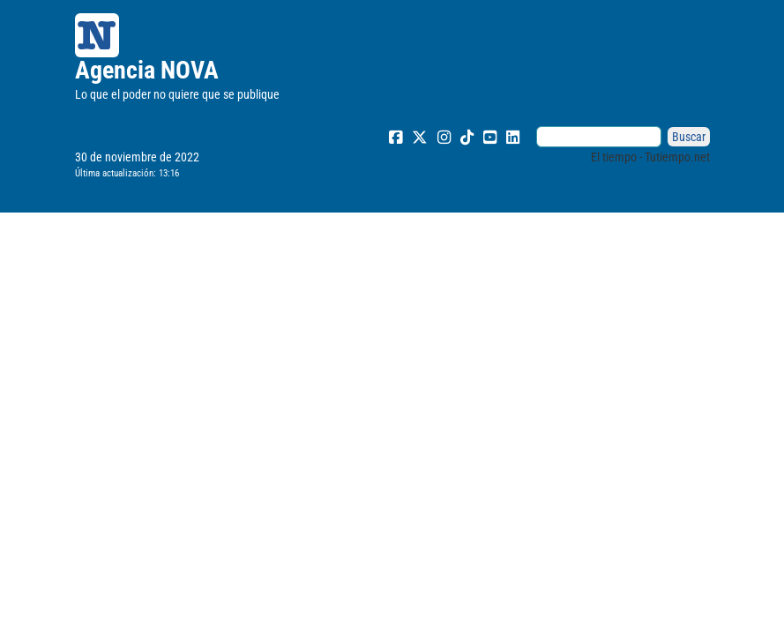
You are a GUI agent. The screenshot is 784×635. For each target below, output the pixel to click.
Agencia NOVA (147, 70)
